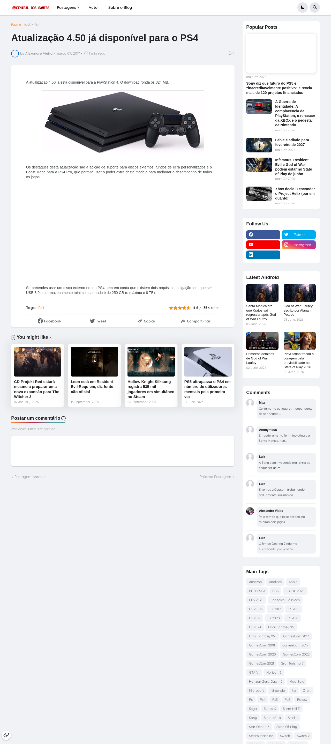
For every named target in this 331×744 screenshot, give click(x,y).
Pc (251, 699)
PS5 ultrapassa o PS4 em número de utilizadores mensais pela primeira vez (207, 389)
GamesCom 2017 (296, 636)
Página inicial (20, 24)
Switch (285, 736)
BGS (275, 591)
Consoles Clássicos (285, 600)
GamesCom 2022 (296, 654)
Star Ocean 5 (259, 727)
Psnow (302, 699)
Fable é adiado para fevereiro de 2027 (292, 142)
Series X (270, 708)
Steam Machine (261, 736)
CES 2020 (256, 600)
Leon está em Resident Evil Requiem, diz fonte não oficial (92, 386)
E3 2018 (293, 609)
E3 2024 (255, 627)
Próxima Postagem (215, 476)
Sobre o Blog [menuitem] (120, 7)
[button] (302, 7)
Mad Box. (296, 681)
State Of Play (286, 727)
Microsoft (256, 690)
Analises (275, 582)
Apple (293, 582)
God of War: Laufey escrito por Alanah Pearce (298, 310)
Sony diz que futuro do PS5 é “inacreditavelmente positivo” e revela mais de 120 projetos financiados (279, 88)
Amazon (255, 582)
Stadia (293, 718)
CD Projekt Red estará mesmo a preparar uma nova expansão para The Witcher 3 (36, 389)
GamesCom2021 (261, 663)
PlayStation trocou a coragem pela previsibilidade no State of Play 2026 (299, 360)
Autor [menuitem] (94, 7)
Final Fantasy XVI (262, 636)
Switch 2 (303, 736)
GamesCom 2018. (262, 645)
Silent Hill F (291, 708)
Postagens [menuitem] (66, 7)
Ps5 (275, 699)
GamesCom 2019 (295, 645)
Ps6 (287, 699)
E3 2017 (275, 609)
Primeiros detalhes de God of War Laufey (260, 358)
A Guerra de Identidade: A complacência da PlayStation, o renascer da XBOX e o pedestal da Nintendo (295, 113)
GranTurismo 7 (292, 663)
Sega (253, 708)
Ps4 (37, 24)
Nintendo (278, 690)
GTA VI (254, 672)
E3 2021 (292, 618)
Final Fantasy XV (281, 627)
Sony (253, 718)
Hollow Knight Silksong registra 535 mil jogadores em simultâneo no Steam (150, 389)
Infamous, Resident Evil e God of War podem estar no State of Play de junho (293, 167)
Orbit (307, 690)
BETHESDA (257, 591)
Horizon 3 (273, 672)
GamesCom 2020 (262, 654)
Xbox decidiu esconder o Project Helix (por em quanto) (295, 193)
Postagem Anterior (30, 476)
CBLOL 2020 (295, 591)
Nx (294, 690)
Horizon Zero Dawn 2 (265, 681)
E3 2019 (254, 618)
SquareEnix (272, 718)
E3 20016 (255, 609)
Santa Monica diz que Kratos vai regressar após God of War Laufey (261, 312)
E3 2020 (273, 618)
